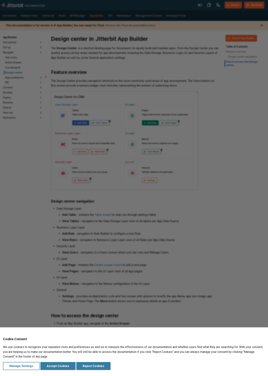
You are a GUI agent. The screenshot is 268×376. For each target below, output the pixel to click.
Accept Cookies (58, 366)
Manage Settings (21, 366)
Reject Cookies (93, 366)
